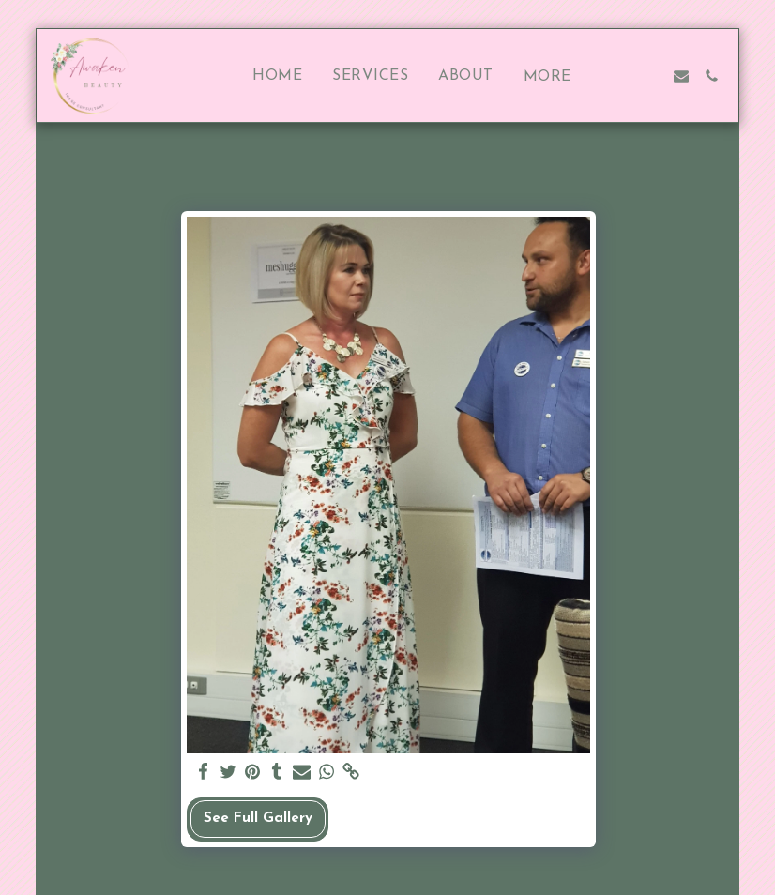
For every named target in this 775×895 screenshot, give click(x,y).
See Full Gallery (258, 819)
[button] (621, 75)
